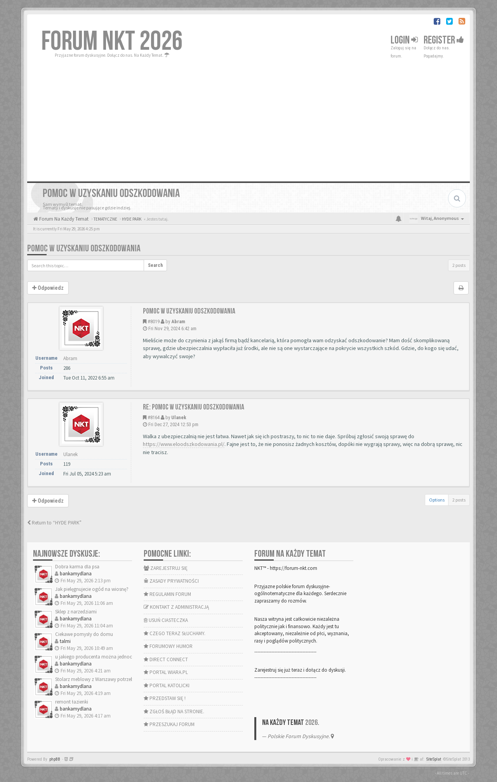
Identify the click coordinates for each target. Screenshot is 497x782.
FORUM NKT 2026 (112, 41)
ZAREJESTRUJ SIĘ (166, 568)
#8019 (154, 321)
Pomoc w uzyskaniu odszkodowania (84, 248)
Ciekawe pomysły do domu (84, 634)
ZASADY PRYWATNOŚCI (171, 581)
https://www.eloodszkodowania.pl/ (183, 444)
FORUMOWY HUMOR (168, 646)
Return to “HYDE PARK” (54, 522)
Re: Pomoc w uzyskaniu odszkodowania (193, 407)
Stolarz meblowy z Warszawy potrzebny (97, 679)
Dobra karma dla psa (77, 566)
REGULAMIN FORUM (167, 594)
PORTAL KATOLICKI (166, 685)
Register (444, 40)
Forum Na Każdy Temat (63, 219)
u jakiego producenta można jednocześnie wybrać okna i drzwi (121, 656)
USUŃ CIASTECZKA (166, 620)
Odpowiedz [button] (48, 288)
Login (404, 40)
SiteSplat (433, 759)
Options (437, 500)
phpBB (54, 759)
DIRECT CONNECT (166, 659)
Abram (178, 321)
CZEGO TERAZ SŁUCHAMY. (174, 633)
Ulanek (178, 417)
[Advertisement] (248, 117)
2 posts (459, 265)
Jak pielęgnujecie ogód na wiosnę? (92, 589)
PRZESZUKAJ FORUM (169, 724)
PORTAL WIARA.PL (166, 672)
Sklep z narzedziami (76, 611)
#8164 (154, 417)
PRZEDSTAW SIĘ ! (165, 698)
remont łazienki (71, 701)
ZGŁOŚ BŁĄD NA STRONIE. (174, 711)
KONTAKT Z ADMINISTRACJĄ (176, 607)
